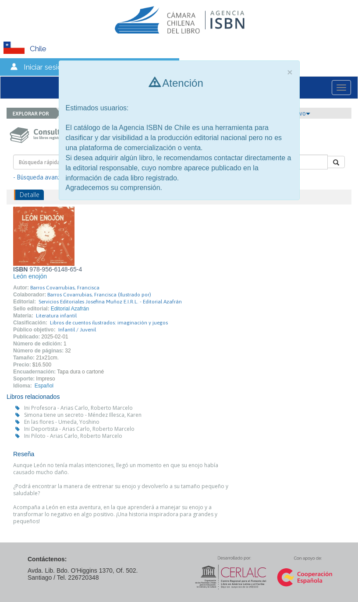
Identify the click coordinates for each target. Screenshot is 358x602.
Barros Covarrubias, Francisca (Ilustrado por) (99, 295)
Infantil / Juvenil (77, 330)
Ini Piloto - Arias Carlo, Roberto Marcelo (73, 436)
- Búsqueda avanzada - (44, 177)
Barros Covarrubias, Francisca (64, 288)
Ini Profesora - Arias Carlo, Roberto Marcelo (78, 408)
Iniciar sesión (45, 67)
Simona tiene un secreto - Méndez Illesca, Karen (83, 415)
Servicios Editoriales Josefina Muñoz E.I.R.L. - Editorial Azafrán (110, 302)
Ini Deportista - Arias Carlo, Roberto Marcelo (79, 429)
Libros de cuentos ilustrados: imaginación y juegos (109, 323)
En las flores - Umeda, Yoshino (61, 422)
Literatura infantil (56, 316)
